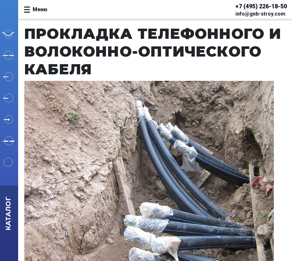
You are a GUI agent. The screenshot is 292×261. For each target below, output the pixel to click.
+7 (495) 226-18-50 (261, 6)
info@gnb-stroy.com (260, 14)
